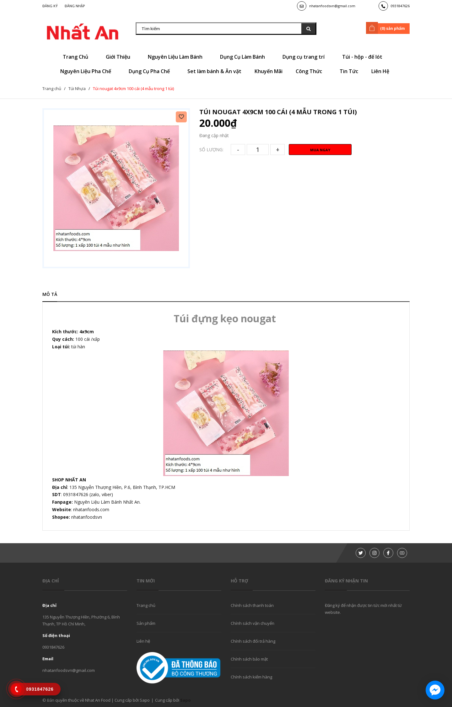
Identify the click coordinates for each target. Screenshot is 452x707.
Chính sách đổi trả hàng (253, 641)
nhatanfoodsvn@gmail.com (332, 5)
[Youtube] (402, 553)
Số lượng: (211, 150)
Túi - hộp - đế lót (364, 56)
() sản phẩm (386, 28)
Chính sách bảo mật (249, 659)
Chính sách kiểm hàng (251, 677)
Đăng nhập (75, 5)
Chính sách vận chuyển (252, 623)
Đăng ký (50, 5)
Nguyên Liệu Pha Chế (88, 71)
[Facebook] (388, 553)
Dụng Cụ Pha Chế (151, 71)
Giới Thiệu (120, 56)
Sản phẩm (146, 623)
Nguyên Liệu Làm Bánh (177, 56)
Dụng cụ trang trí (305, 56)
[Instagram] (374, 553)
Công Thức (311, 71)
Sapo (185, 700)
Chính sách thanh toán (252, 605)
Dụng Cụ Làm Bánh (244, 56)
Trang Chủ (78, 56)
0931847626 (400, 5)
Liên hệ (143, 641)
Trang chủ (146, 605)
